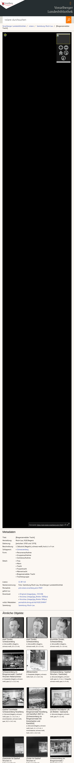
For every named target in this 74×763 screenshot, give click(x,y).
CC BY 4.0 (22, 582)
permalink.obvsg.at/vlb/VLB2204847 (32, 602)
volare (31, 26)
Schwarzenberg (22, 549)
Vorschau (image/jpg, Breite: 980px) (33, 599)
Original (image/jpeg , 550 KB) (31, 594)
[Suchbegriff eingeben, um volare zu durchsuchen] (34, 19)
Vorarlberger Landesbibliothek (14, 26)
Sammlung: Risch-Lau (45, 26)
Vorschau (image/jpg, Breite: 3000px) (34, 597)
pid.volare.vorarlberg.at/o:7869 (30, 588)
